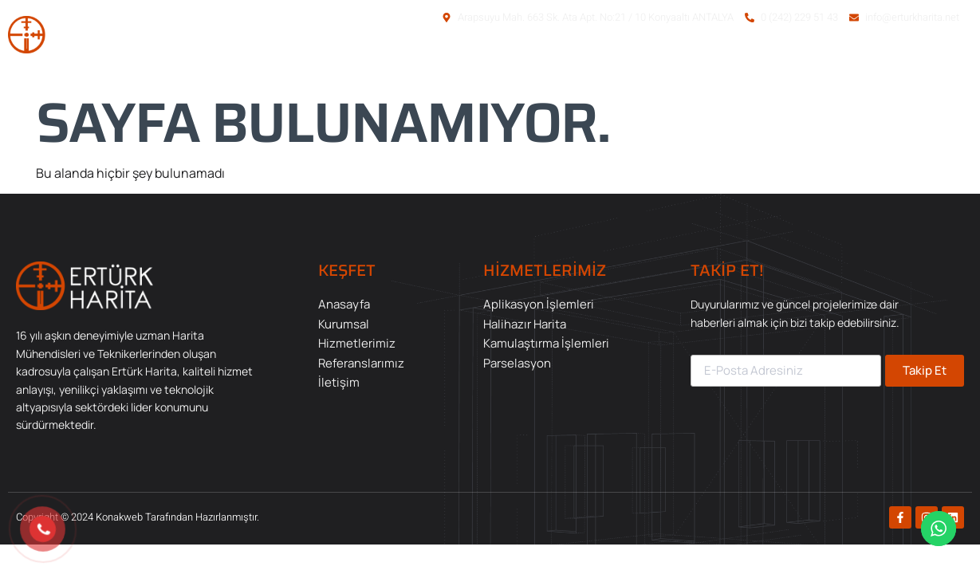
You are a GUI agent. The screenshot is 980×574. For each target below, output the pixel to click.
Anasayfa (513, 62)
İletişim (929, 62)
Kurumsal (602, 62)
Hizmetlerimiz (705, 62)
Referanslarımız (827, 62)
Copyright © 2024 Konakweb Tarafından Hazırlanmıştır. (137, 517)
